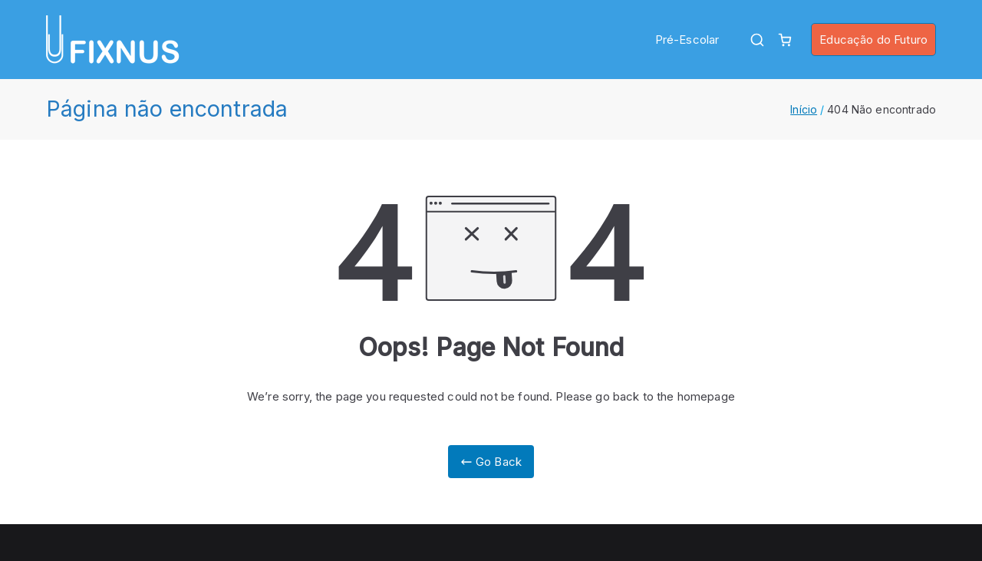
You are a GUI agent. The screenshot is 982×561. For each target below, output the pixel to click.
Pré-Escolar (687, 39)
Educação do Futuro (873, 39)
